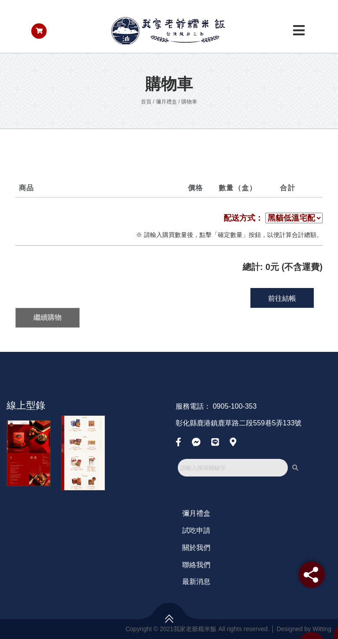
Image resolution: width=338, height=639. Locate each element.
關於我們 (196, 547)
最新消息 (196, 581)
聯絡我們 (196, 565)
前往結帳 (282, 298)
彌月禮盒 (166, 102)
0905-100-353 (235, 406)
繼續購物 (47, 317)
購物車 (189, 102)
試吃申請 (196, 530)
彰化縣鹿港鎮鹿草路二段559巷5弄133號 (238, 423)
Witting (321, 628)
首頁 (146, 102)
